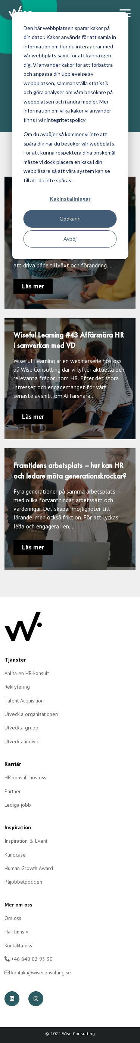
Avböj (70, 239)
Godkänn (70, 218)
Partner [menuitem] (12, 791)
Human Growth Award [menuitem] (28, 868)
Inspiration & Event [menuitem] (25, 840)
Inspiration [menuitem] (17, 827)
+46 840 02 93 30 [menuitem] (28, 959)
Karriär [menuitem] (12, 764)
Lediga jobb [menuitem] (17, 804)
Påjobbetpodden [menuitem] (23, 881)
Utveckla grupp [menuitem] (21, 727)
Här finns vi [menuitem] (16, 931)
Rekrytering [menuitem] (17, 686)
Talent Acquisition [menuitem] (24, 700)
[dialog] (70, 135)
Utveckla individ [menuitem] (22, 741)
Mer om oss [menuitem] (18, 904)
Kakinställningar (70, 198)
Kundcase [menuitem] (15, 854)
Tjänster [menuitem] (15, 659)
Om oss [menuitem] (12, 918)
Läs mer (33, 286)
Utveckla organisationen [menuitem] (31, 714)
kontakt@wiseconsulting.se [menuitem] (37, 972)
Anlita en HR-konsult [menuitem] (26, 673)
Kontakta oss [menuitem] (18, 945)
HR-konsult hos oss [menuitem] (25, 777)
